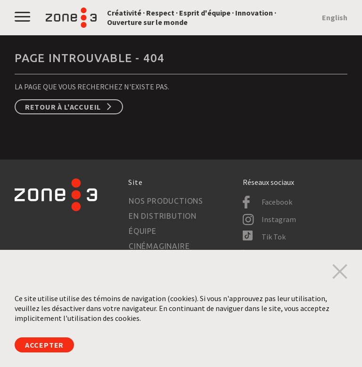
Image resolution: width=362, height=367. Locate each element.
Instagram (279, 219)
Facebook (277, 202)
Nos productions (166, 201)
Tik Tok (274, 236)
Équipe (142, 231)
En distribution (163, 216)
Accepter (44, 345)
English (334, 17)
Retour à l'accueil (63, 107)
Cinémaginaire (159, 246)
